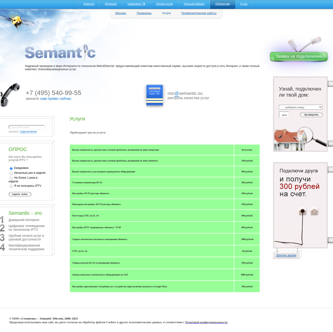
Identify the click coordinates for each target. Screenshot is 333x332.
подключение (28, 131)
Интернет (111, 4)
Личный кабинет (194, 4)
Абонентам (222, 4)
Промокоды (144, 13)
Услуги (166, 13)
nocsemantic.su (184, 94)
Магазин (120, 13)
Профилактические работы (198, 13)
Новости (88, 4)
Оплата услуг (164, 4)
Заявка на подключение (299, 56)
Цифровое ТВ (136, 4)
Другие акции (286, 255)
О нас (244, 4)
